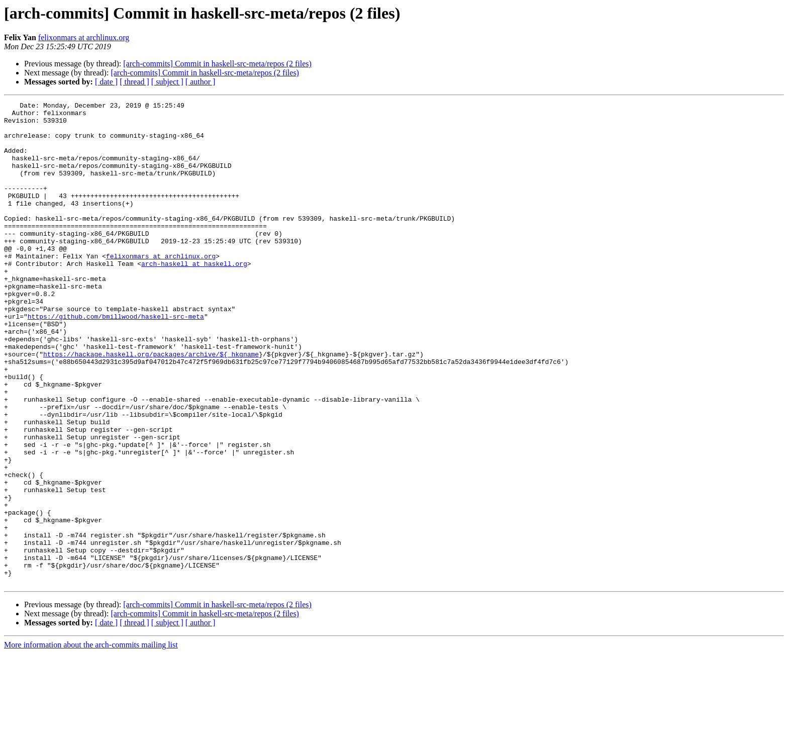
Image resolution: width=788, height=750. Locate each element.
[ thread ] (134, 81)
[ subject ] (167, 81)
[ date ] (106, 81)
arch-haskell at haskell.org (194, 296)
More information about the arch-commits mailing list (91, 741)
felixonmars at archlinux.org (83, 37)
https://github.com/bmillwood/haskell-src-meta (116, 359)
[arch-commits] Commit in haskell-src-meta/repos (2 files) (217, 63)
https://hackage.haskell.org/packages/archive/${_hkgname (151, 405)
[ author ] (200, 81)
